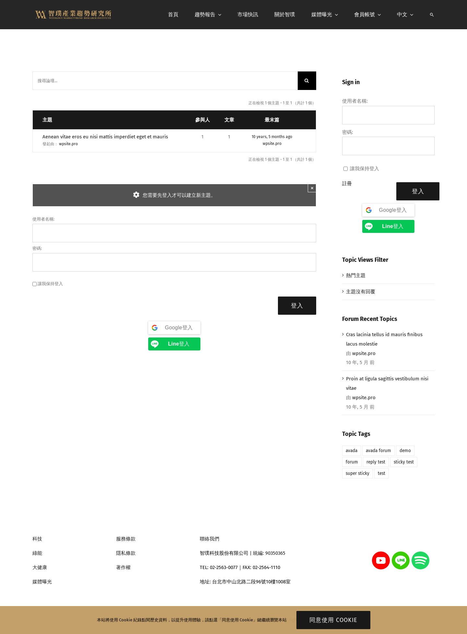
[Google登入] (174, 327)
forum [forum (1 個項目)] (352, 462)
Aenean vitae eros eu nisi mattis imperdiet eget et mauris (105, 137)
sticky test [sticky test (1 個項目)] (404, 462)
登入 (297, 305)
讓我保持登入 (50, 283)
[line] (401, 554)
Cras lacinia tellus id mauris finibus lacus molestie (384, 339)
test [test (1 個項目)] (381, 473)
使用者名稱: (43, 219)
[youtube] (381, 554)
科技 (37, 539)
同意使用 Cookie (333, 620)
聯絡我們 (209, 539)
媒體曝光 (42, 582)
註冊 (347, 183)
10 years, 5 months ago (272, 136)
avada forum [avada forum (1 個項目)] (378, 450)
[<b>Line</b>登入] (174, 343)
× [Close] (312, 188)
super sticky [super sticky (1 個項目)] (357, 473)
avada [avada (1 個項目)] (351, 450)
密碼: (37, 248)
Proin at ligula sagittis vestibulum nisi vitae (387, 383)
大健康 (39, 567)
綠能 (37, 553)
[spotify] (420, 554)
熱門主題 (355, 275)
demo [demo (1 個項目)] (405, 450)
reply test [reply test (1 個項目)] (375, 462)
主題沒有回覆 (360, 292)
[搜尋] (432, 14)
